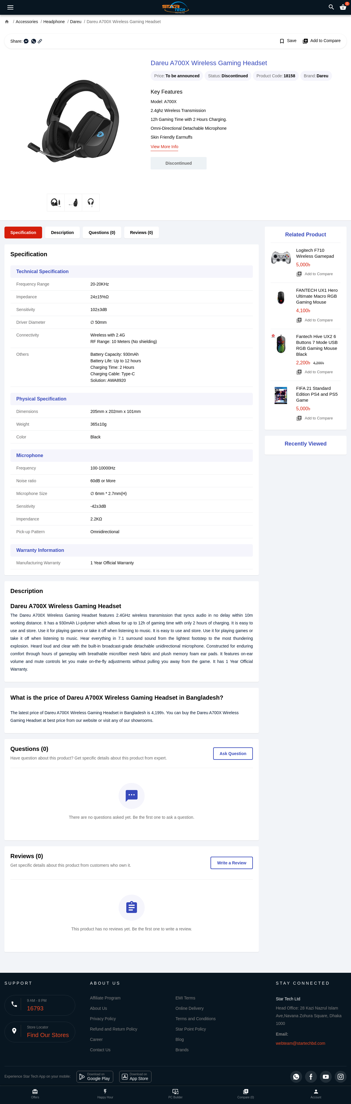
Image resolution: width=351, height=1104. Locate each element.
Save (287, 41)
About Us (98, 1008)
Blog (180, 1039)
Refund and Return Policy (114, 1029)
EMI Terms (185, 998)
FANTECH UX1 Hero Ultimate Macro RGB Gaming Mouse (317, 296)
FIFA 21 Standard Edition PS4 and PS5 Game (317, 394)
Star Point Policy (191, 1029)
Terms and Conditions (196, 1018)
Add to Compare (321, 41)
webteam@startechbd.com (301, 1043)
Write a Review (231, 863)
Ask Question (233, 753)
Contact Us (100, 1049)
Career (96, 1039)
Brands (182, 1049)
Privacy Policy (103, 1018)
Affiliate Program (105, 998)
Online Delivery (190, 1008)
